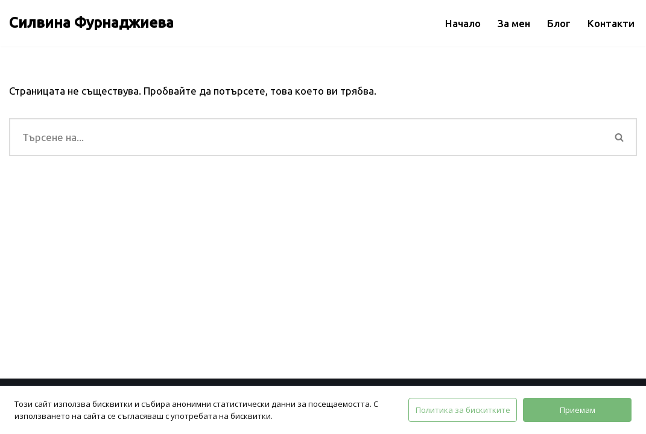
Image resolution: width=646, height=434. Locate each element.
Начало (463, 23)
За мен (514, 23)
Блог (559, 23)
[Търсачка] (306, 137)
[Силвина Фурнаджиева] (91, 23)
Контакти (611, 23)
